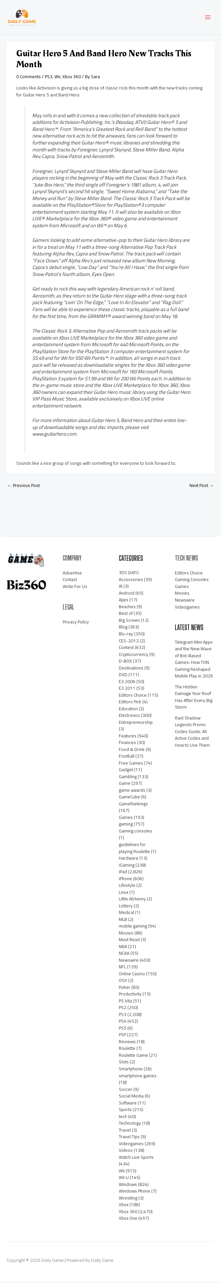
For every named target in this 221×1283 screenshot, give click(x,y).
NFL (122, 968)
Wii (57, 78)
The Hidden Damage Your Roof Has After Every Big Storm (193, 698)
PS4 (122, 1022)
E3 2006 (127, 682)
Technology (130, 1124)
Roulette (127, 1049)
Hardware (128, 859)
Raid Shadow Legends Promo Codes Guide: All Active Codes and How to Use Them (192, 733)
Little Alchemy (132, 900)
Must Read (129, 940)
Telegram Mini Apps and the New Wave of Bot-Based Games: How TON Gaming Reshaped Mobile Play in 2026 (194, 660)
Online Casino (132, 975)
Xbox (123, 1206)
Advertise (72, 574)
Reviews (127, 1043)
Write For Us (75, 587)
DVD (123, 675)
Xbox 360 (71, 78)
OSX (123, 981)
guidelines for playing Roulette (134, 849)
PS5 (122, 1029)
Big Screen (129, 621)
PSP (122, 1036)
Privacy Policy (76, 623)
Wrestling (128, 1199)
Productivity (130, 995)
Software (128, 1104)
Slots (124, 1063)
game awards (132, 791)
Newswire (129, 961)
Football (126, 757)
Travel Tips (129, 1138)
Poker (124, 988)
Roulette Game (133, 1056)
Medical (126, 913)
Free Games (131, 764)
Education (128, 710)
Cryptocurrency (133, 655)
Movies (126, 934)
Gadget (126, 771)
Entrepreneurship (136, 723)
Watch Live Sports (136, 1158)
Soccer (125, 1090)
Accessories (131, 580)
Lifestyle (127, 886)
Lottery (126, 907)
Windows (128, 1185)
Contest (126, 648)
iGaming (126, 866)
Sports (125, 1110)
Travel (125, 1131)
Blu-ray (126, 635)
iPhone (125, 880)
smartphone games (138, 1077)
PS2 (122, 1008)
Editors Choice (133, 696)
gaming (126, 825)
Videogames (131, 1145)
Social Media (131, 1097)
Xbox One (128, 1219)
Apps (123, 601)
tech (123, 1117)
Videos (126, 1151)
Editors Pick (130, 703)
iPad (123, 873)
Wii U (124, 1178)
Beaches (127, 608)
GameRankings (133, 805)
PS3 (48, 78)
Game (124, 784)
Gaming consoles (135, 832)
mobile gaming (133, 927)
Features (127, 737)
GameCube (129, 798)
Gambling (128, 778)
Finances (127, 743)
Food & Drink (132, 750)
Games (126, 818)
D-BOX (125, 662)
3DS (123, 573)
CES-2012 (129, 642)
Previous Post (23, 486)
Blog (123, 628)
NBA (123, 947)
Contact (70, 581)
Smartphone (131, 1070)
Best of (126, 615)
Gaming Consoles (192, 581)
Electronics (129, 716)
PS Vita (125, 1002)
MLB (123, 920)
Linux (123, 893)
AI (120, 587)
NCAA (124, 954)
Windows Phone (134, 1192)
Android (126, 594)
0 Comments (28, 78)
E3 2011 (127, 689)
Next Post (201, 486)
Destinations (131, 669)
